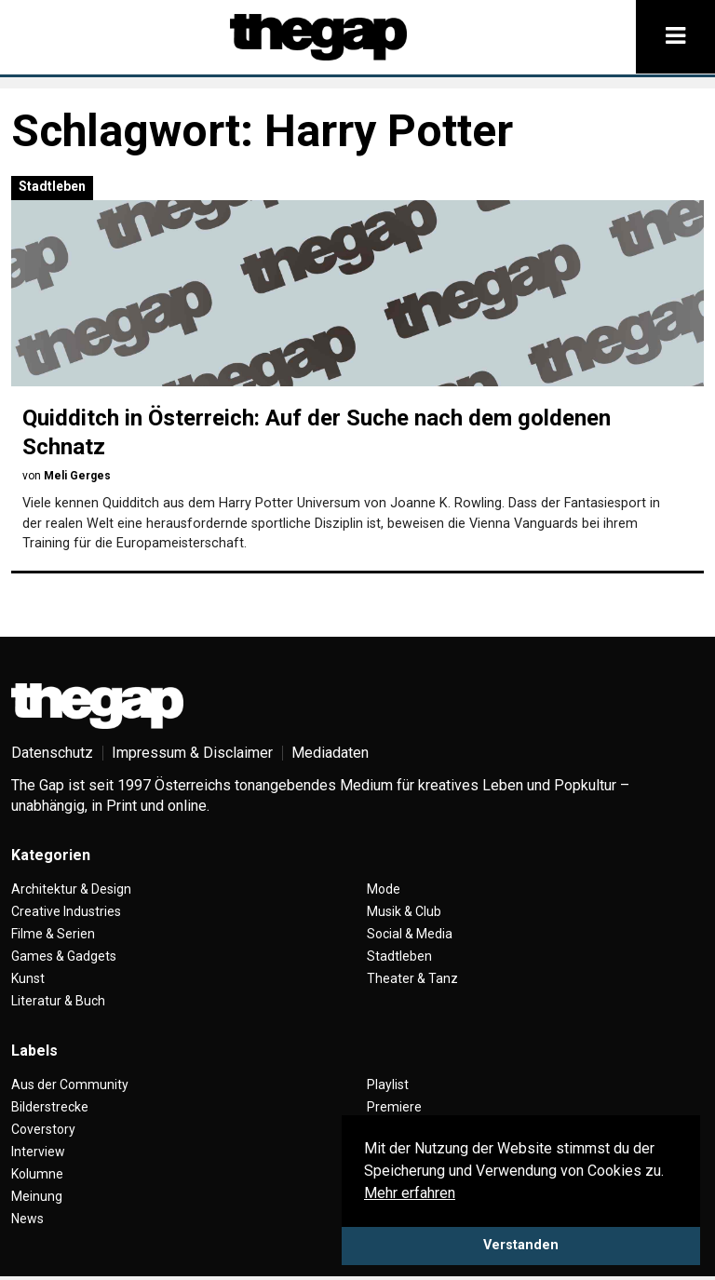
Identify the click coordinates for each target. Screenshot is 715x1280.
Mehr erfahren (409, 1193)
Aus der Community (69, 1084)
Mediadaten (330, 752)
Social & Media (409, 933)
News (27, 1218)
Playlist (388, 1084)
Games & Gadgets (63, 956)
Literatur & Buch (58, 1000)
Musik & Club (404, 911)
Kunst (28, 978)
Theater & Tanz (412, 978)
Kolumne (37, 1173)
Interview (38, 1151)
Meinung (36, 1196)
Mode (383, 889)
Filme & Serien (53, 933)
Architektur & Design (71, 889)
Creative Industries (66, 911)
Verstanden (521, 1245)
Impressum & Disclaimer (192, 752)
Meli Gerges (77, 475)
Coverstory (43, 1129)
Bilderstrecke (49, 1106)
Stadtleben (52, 186)
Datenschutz (52, 752)
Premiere (394, 1106)
